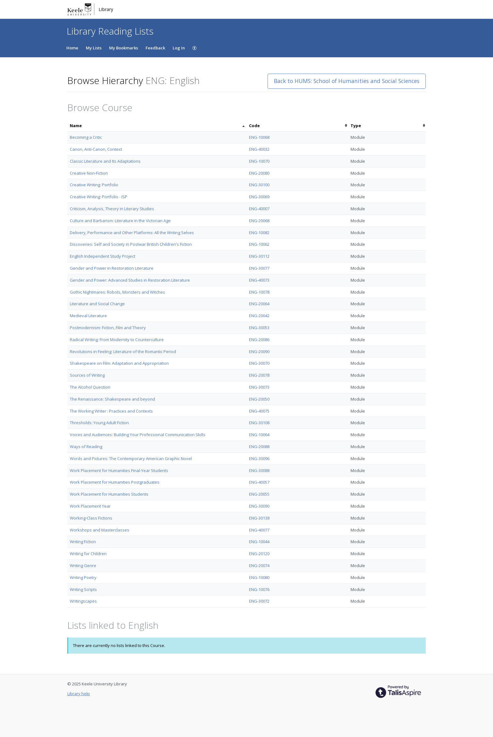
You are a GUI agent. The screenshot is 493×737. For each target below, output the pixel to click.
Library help (78, 693)
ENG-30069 (259, 197)
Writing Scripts (83, 589)
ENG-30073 (259, 387)
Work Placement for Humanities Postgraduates (114, 482)
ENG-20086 (259, 339)
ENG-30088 (259, 470)
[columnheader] (156, 126)
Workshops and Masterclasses (99, 530)
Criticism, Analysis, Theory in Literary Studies (112, 208)
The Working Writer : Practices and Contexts (111, 411)
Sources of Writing (87, 375)
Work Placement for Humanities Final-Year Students (119, 470)
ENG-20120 (259, 553)
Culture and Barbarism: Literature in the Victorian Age (120, 220)
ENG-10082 (259, 232)
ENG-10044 (259, 541)
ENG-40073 (259, 280)
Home (72, 48)
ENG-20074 (259, 565)
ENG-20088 (259, 446)
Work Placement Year (90, 506)
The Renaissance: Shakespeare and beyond (112, 399)
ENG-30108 (259, 422)
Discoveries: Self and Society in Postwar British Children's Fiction (131, 244)
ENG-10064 (259, 434)
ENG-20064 (259, 304)
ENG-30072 (259, 601)
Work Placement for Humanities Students (109, 494)
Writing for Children (88, 553)
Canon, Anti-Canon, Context (96, 149)
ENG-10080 (259, 577)
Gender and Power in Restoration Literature (111, 268)
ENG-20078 (259, 375)
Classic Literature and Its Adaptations (105, 161)
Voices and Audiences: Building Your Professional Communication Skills (137, 434)
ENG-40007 (259, 208)
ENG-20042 (259, 315)
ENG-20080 (259, 173)
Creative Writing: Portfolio (94, 185)
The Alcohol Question (90, 387)
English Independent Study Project (102, 256)
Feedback (155, 48)
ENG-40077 (259, 530)
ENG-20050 (259, 399)
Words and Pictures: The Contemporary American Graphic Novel (131, 458)
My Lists (94, 48)
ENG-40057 (259, 482)
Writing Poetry (83, 577)
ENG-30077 (259, 268)
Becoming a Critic (86, 137)
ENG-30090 (259, 506)
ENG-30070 (259, 363)
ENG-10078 (259, 292)
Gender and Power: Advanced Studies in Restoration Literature (130, 280)
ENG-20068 (259, 220)
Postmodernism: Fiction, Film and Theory (108, 327)
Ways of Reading (86, 446)
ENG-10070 (259, 161)
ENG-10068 (259, 137)
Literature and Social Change (97, 304)
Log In (179, 48)
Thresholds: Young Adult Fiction (99, 422)
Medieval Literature (88, 315)
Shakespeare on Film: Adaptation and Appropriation (119, 363)
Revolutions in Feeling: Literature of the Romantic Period (123, 351)
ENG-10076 (259, 589)
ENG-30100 (259, 185)
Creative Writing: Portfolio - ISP (98, 197)
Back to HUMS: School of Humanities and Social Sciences (346, 81)
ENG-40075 (259, 411)
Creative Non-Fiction (89, 173)
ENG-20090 (259, 351)
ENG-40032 (259, 149)
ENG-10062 (259, 244)
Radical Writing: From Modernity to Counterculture (117, 339)
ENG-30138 (259, 518)
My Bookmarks (123, 48)
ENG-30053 (259, 327)
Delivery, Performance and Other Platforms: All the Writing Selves (132, 232)
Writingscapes (83, 601)
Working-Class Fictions (91, 518)
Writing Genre (83, 565)
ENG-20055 (259, 494)
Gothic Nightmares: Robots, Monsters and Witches (117, 292)
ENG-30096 (259, 458)
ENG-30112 (259, 256)
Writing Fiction (83, 541)
